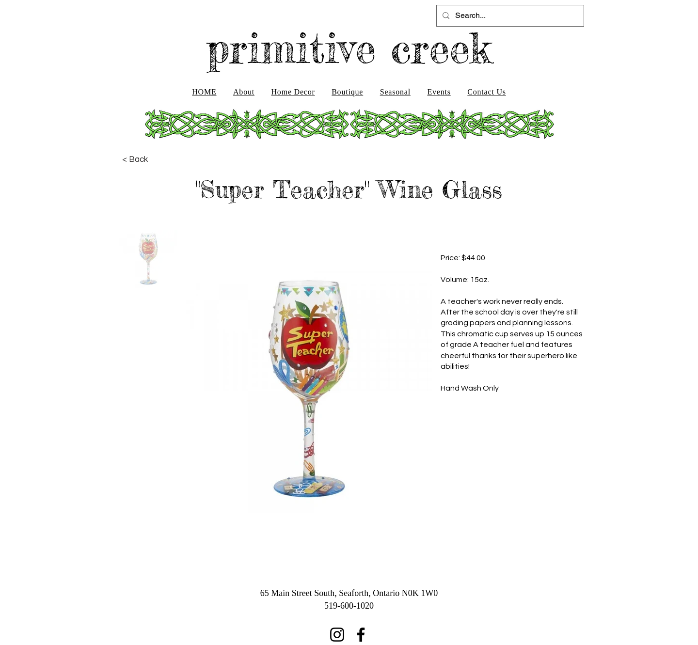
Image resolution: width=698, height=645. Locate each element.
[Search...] (509, 15)
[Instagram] (337, 634)
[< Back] (135, 159)
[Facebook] (360, 634)
